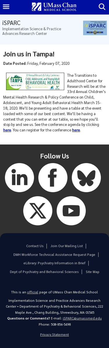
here (7, 129)
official (32, 292)
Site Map (92, 272)
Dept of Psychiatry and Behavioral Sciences (44, 272)
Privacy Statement (54, 334)
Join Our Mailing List (67, 246)
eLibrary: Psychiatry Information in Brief (54, 263)
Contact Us (35, 246)
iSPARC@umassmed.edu (82, 318)
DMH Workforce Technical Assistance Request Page (54, 254)
